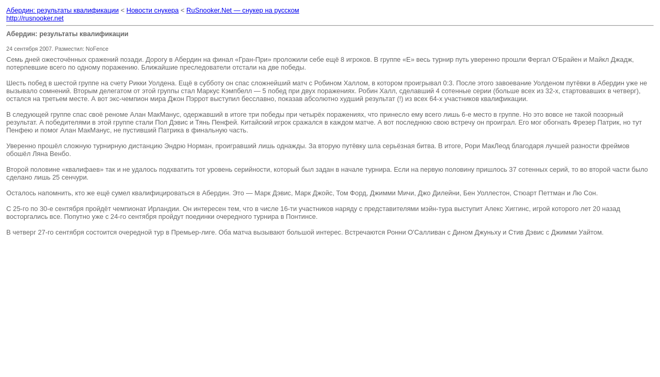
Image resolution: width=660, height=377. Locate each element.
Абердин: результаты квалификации (62, 10)
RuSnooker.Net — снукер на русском (242, 10)
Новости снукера (152, 10)
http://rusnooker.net (35, 18)
